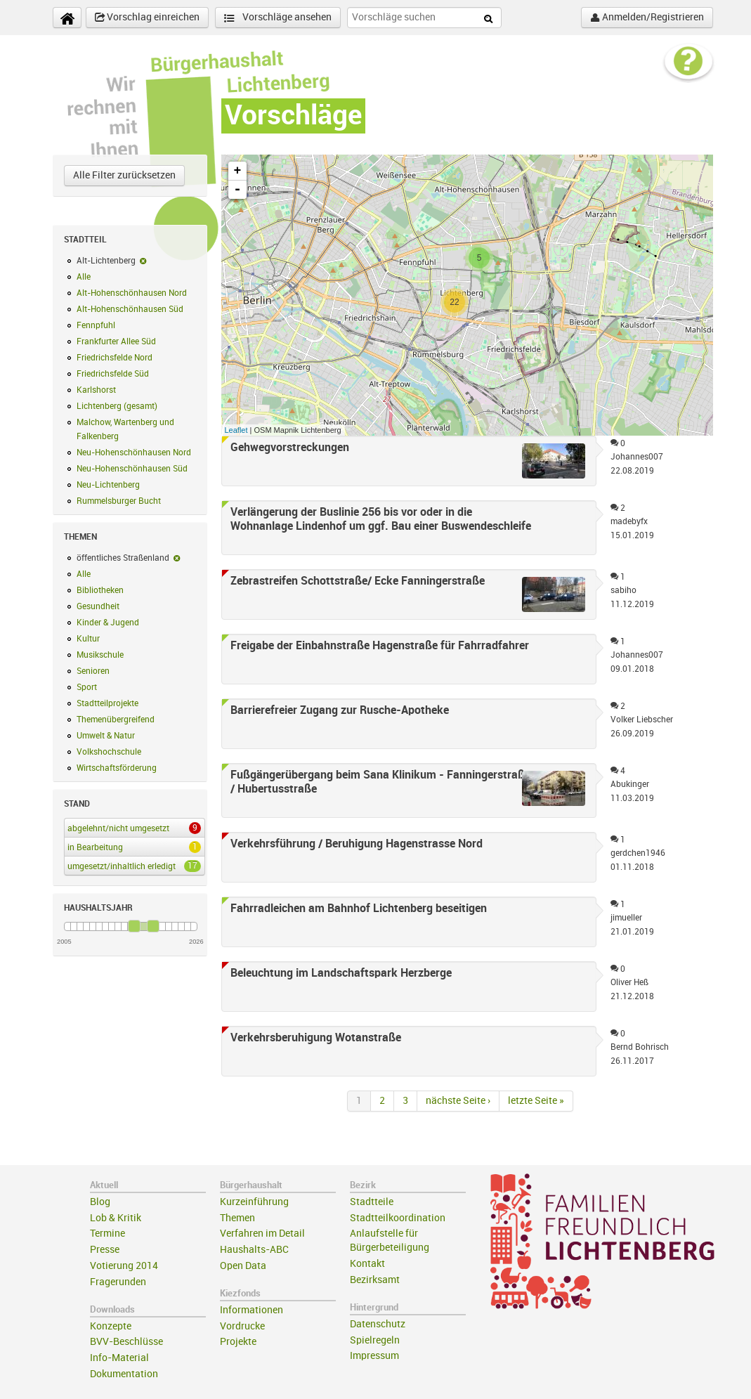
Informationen (251, 1310)
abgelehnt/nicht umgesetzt (131, 827)
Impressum (374, 1356)
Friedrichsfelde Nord (114, 358)
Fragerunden (118, 1282)
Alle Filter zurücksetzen (124, 175)
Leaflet (236, 430)
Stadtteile (371, 1202)
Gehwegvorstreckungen (289, 447)
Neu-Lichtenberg (108, 485)
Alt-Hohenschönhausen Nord (132, 293)
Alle (84, 277)
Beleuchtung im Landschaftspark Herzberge (341, 973)
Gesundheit (98, 606)
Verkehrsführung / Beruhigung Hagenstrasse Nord (356, 844)
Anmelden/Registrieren (647, 17)
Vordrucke (242, 1326)
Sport (87, 687)
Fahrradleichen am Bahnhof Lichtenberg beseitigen (358, 908)
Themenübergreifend (116, 719)
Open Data (243, 1266)
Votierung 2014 (124, 1266)
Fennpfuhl (96, 325)
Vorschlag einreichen (147, 17)
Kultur (88, 639)
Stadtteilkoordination (397, 1218)
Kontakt (367, 1263)
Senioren (93, 671)
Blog (100, 1202)
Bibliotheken (100, 590)
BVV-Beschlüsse (126, 1341)
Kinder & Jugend (108, 622)
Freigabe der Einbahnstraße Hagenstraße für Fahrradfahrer (379, 645)
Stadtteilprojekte (107, 703)
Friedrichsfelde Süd (113, 374)
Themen (237, 1218)
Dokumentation (124, 1374)
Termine (107, 1233)
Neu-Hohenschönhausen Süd (132, 469)
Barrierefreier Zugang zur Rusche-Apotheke (339, 710)
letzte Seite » (536, 1100)
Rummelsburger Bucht (119, 501)
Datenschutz (377, 1324)
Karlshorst (96, 390)
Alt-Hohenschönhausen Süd (130, 309)
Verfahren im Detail (262, 1233)
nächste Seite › (458, 1100)
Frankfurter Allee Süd (116, 341)
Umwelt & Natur (106, 736)
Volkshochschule (109, 752)
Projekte (238, 1341)
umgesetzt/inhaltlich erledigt (131, 865)
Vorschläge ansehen (278, 18)
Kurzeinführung (254, 1202)
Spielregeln (375, 1340)
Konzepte (110, 1326)
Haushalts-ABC (254, 1249)
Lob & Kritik (115, 1218)
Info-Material (119, 1358)
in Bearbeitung (131, 846)
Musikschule (100, 655)
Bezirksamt (375, 1280)
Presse (104, 1249)
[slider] (134, 926)
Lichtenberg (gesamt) (117, 406)
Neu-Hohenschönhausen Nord (134, 452)
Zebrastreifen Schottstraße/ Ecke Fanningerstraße (357, 581)
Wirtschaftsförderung (117, 768)
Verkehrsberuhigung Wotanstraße (315, 1038)
